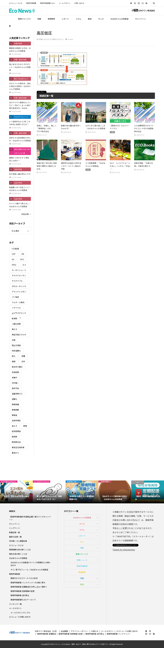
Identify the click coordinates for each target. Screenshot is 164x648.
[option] (16, 491)
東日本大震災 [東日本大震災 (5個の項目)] (17, 366)
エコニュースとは (15, 3)
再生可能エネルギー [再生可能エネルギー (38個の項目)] (19, 335)
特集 (82, 548)
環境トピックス (24, 19)
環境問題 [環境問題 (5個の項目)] (15, 409)
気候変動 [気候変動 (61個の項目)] (15, 372)
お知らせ (94, 631)
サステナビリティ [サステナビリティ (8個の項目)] (19, 275)
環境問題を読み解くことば (20, 549)
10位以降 (25, 214)
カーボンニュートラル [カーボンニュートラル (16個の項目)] (19, 270)
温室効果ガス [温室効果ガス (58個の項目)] (17, 393)
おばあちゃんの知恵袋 (119, 19)
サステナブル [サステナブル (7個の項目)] (17, 281)
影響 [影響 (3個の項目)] (23, 356)
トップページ (14, 528)
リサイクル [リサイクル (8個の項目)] (16, 307)
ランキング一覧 (15, 604)
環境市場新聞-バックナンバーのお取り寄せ (28, 582)
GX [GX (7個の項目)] (13, 259)
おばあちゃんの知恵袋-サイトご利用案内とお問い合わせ (31, 564)
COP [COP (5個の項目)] (13, 254)
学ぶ (82, 542)
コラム (78, 19)
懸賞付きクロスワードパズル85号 (24, 578)
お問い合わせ (79, 3)
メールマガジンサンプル (20, 612)
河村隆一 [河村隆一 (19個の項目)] (15, 383)
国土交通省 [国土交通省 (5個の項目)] (16, 345)
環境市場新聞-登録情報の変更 (23, 591)
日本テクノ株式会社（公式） (46, 631)
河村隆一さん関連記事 (18, 541)
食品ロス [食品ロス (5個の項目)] (15, 452)
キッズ (101, 19)
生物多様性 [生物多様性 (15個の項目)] (16, 420)
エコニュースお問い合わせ (19, 617)
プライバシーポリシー (80, 631)
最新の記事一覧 (15, 536)
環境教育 (51, 19)
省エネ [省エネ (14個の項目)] (14, 426)
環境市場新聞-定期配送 (46, 634)
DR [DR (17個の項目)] (23, 254)
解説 (89, 19)
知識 (39, 19)
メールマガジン (64, 3)
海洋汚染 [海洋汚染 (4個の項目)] (15, 388)
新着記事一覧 (14, 532)
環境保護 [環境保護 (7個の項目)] (15, 404)
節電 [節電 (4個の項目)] (25, 426)
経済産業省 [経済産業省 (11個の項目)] (16, 431)
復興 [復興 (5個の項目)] (13, 361)
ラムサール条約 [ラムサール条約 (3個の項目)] (18, 302)
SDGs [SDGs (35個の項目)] (14, 264)
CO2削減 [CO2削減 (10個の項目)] (15, 248)
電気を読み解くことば (18, 554)
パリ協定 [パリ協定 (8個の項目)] (15, 297)
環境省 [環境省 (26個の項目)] (14, 415)
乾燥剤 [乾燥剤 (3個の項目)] (14, 318)
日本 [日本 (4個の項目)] (23, 361)
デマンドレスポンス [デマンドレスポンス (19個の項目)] (19, 292)
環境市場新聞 (31, 3)
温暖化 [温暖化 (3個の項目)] (14, 399)
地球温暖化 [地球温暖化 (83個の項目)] (16, 350)
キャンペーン (140, 19)
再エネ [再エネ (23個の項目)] (14, 329)
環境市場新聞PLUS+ (47, 3)
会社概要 (64, 631)
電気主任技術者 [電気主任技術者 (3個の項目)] (18, 447)
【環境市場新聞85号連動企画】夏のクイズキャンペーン (30, 518)
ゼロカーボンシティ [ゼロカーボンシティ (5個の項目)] (19, 286)
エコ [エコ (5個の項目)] (24, 264)
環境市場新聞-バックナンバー (119, 634)
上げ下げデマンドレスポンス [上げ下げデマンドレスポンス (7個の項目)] (19, 313)
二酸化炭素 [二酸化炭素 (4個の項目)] (16, 324)
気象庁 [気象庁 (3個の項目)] (14, 377)
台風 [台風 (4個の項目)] (13, 340)
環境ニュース (82, 560)
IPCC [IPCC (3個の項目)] (22, 259)
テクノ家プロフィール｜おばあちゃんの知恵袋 (29, 569)
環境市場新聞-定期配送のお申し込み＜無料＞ (29, 586)
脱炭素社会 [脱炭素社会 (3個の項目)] (16, 442)
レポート (65, 19)
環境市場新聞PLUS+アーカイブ (23, 599)
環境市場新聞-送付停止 (20, 595)
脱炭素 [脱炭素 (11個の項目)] (14, 436)
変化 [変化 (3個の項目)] (13, 356)
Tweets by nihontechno (123, 549)
